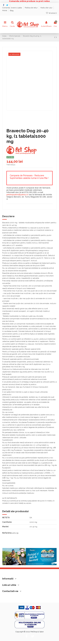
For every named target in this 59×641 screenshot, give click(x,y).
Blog (12, 10)
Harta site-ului (46, 8)
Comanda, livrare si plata (12, 8)
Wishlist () (51, 13)
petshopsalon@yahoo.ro (17, 194)
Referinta (7, 533)
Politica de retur (31, 8)
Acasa (5, 10)
